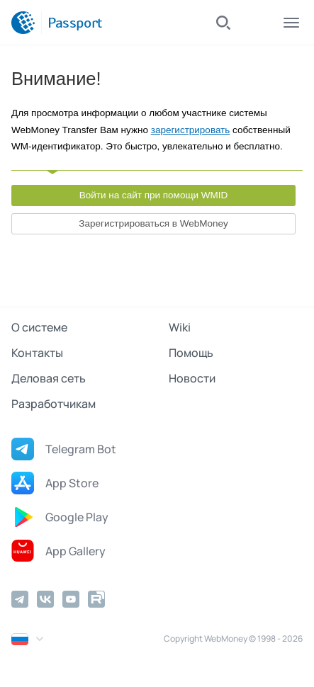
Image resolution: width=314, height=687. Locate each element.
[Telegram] (19, 599)
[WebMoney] (23, 23)
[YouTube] (70, 599)
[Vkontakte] (45, 599)
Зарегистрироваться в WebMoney (153, 223)
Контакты (37, 352)
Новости (192, 378)
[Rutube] (96, 599)
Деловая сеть (48, 378)
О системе (39, 327)
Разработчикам (53, 403)
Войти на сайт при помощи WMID (153, 195)
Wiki (180, 327)
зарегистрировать (190, 130)
